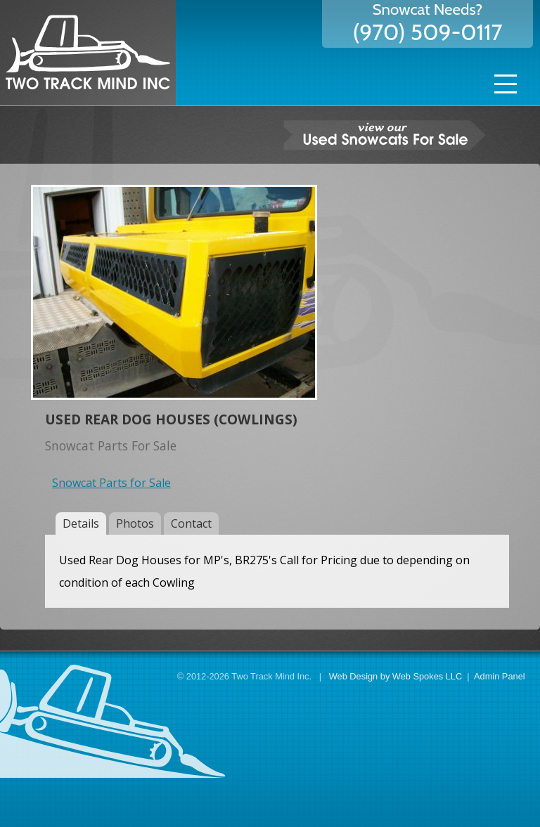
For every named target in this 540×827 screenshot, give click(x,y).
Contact (191, 523)
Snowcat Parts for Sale (111, 482)
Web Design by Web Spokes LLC (395, 676)
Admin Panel (499, 676)
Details (81, 523)
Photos (135, 523)
